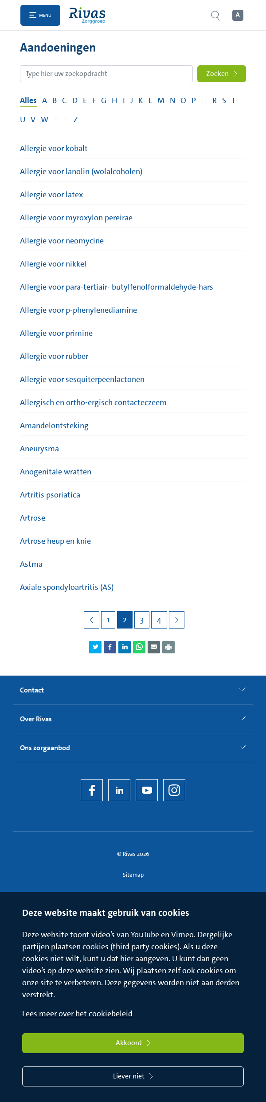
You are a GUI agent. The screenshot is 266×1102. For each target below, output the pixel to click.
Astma (31, 564)
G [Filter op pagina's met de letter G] (103, 100)
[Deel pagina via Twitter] (95, 647)
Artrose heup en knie (55, 541)
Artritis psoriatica (50, 494)
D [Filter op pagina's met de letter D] (75, 100)
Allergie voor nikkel (53, 264)
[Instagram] (174, 790)
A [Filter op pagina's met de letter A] (44, 100)
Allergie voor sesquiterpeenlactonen (82, 379)
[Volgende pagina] (176, 620)
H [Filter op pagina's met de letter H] (114, 100)
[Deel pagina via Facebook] (110, 647)
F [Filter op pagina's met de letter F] (94, 100)
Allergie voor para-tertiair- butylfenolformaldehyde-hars (116, 287)
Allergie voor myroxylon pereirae (76, 217)
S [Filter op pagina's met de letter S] (224, 100)
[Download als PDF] (168, 647)
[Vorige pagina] (91, 620)
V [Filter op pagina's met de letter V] (33, 119)
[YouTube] (147, 790)
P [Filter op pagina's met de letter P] (194, 100)
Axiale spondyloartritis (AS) (66, 587)
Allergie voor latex (51, 194)
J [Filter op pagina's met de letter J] (131, 100)
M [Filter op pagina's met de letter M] (160, 100)
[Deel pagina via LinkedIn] (124, 647)
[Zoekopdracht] (106, 73)
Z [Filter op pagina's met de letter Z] (76, 119)
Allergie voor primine (56, 333)
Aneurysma (39, 448)
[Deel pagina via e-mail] (154, 647)
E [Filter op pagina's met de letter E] (85, 100)
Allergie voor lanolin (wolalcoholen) (81, 171)
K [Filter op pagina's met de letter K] (140, 100)
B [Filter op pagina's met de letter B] (54, 100)
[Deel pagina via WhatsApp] (139, 647)
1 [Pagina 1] (108, 619)
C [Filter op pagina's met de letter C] (64, 100)
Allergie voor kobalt (54, 148)
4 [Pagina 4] (159, 619)
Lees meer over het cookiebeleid (77, 1013)
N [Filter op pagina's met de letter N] (172, 100)
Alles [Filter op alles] (28, 100)
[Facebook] (92, 790)
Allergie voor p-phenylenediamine (78, 310)
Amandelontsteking (54, 425)
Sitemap (133, 875)
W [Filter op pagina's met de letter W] (44, 119)
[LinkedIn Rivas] (119, 790)
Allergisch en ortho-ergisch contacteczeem (93, 402)
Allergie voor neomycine (62, 240)
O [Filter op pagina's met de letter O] (183, 100)
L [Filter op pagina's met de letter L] (150, 100)
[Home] (89, 15)
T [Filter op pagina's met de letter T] (233, 100)
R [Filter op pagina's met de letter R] (214, 100)
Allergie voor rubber (54, 356)
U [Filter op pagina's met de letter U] (22, 119)
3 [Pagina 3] (142, 619)
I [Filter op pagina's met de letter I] (124, 100)
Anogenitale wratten (55, 471)
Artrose (32, 518)
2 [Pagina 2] (125, 619)
